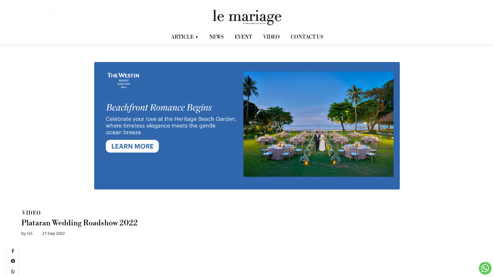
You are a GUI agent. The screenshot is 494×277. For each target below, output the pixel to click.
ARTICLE (185, 39)
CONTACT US (307, 37)
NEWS (216, 37)
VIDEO (271, 37)
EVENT (243, 37)
